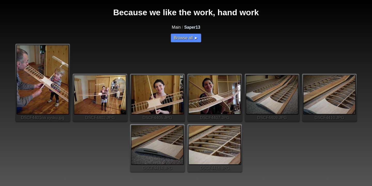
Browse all (183, 38)
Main (176, 27)
